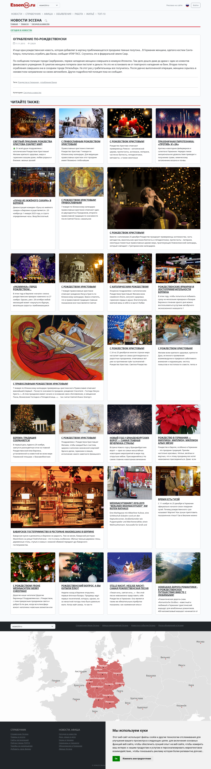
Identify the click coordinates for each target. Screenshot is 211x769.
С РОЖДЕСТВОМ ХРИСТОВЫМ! (127, 141)
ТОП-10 (102, 14)
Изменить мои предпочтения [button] (137, 758)
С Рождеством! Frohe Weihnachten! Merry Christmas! (26, 588)
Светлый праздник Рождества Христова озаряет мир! (32, 143)
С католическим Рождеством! (129, 286)
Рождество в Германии (28, 82)
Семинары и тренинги (69, 743)
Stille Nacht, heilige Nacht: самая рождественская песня (129, 587)
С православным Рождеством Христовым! (40, 383)
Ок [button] (116, 758)
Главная (14, 24)
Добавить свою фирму (21, 749)
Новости (16, 14)
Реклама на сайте (174, 5)
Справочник (33, 14)
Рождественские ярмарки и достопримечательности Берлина (176, 289)
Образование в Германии (70, 746)
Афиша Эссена (65, 749)
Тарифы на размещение (22, 746)
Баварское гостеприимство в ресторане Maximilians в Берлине (53, 531)
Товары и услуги (18, 737)
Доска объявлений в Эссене (170, 625)
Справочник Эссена (19, 734)
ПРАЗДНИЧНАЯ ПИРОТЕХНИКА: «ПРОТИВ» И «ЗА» (176, 143)
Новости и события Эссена (143, 625)
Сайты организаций (20, 740)
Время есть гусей (169, 499)
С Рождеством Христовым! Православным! (78, 201)
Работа (79, 14)
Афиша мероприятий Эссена (115, 625)
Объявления (63, 14)
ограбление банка (48, 82)
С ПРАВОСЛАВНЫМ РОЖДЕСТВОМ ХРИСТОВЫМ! (80, 143)
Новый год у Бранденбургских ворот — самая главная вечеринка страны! (129, 440)
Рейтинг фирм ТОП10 (20, 743)
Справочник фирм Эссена (87, 625)
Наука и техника (66, 740)
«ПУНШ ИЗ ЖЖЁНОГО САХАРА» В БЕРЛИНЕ (32, 202)
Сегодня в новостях (41, 24)
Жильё (90, 14)
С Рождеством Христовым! (127, 232)
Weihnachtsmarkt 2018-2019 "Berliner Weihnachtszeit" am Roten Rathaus (129, 506)
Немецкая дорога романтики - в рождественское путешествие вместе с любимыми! (178, 591)
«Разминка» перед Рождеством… (25, 288)
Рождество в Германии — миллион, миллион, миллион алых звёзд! (178, 440)
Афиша (48, 14)
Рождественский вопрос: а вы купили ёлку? (81, 587)
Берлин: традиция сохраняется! (24, 439)
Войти (196, 5)
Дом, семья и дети (67, 737)
